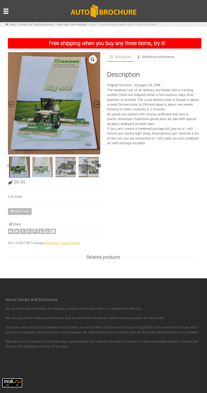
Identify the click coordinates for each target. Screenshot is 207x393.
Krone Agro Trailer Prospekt (63, 243)
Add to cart (21, 211)
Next (99, 166)
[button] (93, 60)
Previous (8, 166)
